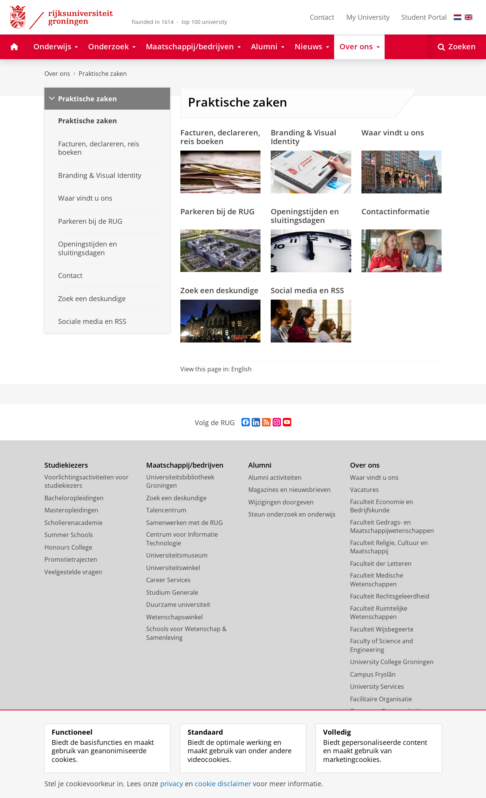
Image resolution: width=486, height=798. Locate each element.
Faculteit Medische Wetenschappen (376, 579)
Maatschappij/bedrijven (184, 465)
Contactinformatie (395, 211)
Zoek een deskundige (219, 290)
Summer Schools (68, 535)
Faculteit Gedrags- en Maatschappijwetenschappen (392, 526)
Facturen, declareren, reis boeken (220, 136)
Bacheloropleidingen (74, 498)
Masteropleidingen (71, 510)
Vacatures (364, 489)
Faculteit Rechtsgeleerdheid (389, 596)
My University (368, 17)
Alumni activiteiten (274, 477)
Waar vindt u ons (392, 132)
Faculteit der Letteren (381, 563)
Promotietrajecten (70, 559)
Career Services (168, 580)
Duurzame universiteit (178, 604)
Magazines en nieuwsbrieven (289, 489)
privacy (171, 783)
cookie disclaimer (223, 783)
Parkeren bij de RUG (217, 211)
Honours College (68, 547)
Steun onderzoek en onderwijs (292, 514)
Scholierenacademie (73, 522)
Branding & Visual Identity (303, 136)
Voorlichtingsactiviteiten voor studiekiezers (86, 481)
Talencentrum (166, 510)
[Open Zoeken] (457, 47)
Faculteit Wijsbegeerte (381, 629)
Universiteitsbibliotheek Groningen (180, 481)
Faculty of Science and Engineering (381, 645)
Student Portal (424, 17)
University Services (377, 686)
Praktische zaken (103, 73)
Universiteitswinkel (173, 568)
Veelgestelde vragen (73, 572)
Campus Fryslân (373, 674)
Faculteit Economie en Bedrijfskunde (381, 506)
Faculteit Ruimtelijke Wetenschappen (378, 612)
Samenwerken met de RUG (184, 522)
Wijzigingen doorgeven (281, 502)
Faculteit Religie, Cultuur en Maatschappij (389, 547)
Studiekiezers (66, 465)
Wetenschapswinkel (174, 617)
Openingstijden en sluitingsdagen (305, 215)
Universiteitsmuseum (177, 555)
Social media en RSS (307, 290)
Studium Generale (172, 592)
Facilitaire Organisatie (381, 699)
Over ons (57, 73)
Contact (322, 17)
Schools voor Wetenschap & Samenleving (186, 633)
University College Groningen (392, 662)
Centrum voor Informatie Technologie (182, 538)
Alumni (259, 465)
